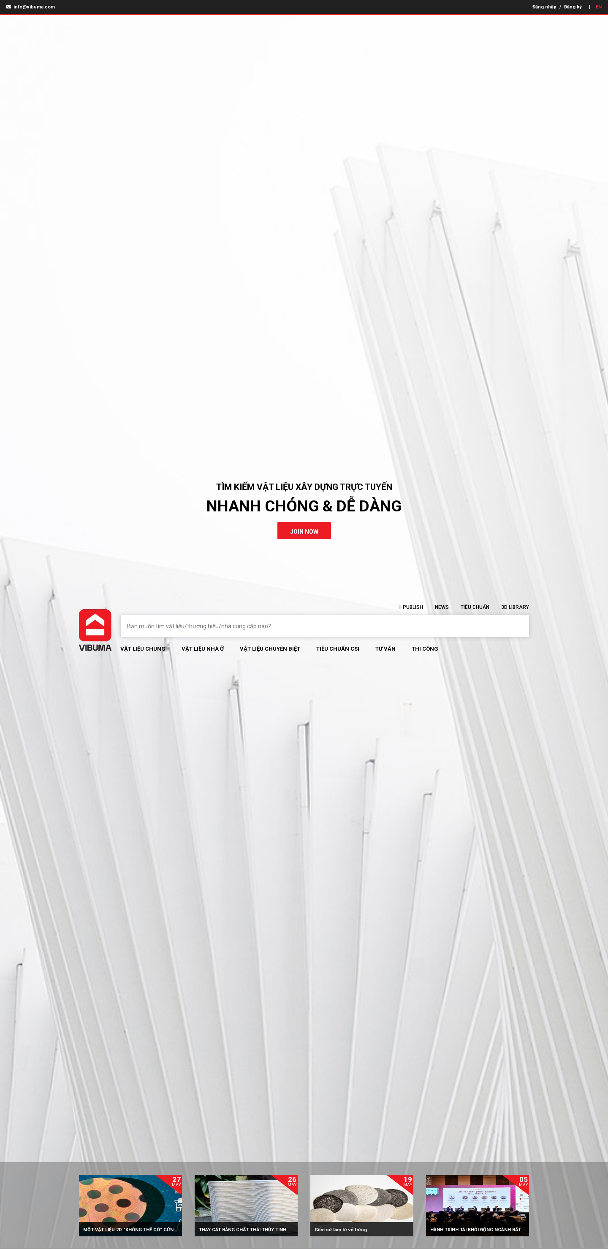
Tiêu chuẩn (475, 607)
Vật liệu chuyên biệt (270, 649)
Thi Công (425, 649)
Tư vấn (385, 649)
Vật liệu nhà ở (203, 649)
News (442, 607)
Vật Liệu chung (143, 649)
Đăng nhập (544, 7)
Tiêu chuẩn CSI (337, 649)
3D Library (515, 607)
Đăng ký (573, 7)
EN (599, 7)
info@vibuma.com (30, 7)
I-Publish (411, 607)
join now (304, 531)
